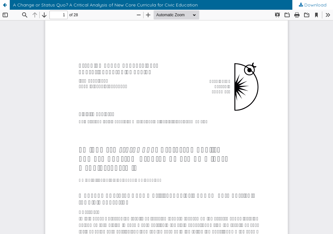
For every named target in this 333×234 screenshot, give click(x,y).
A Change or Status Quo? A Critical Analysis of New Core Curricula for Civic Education (105, 5)
